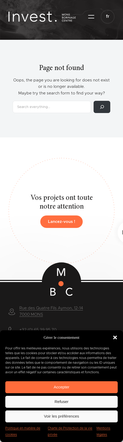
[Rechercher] (102, 107)
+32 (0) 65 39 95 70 (37, 330)
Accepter (61, 387)
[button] (115, 337)
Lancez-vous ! (61, 225)
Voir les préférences (61, 416)
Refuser (62, 401)
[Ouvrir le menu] (91, 16)
